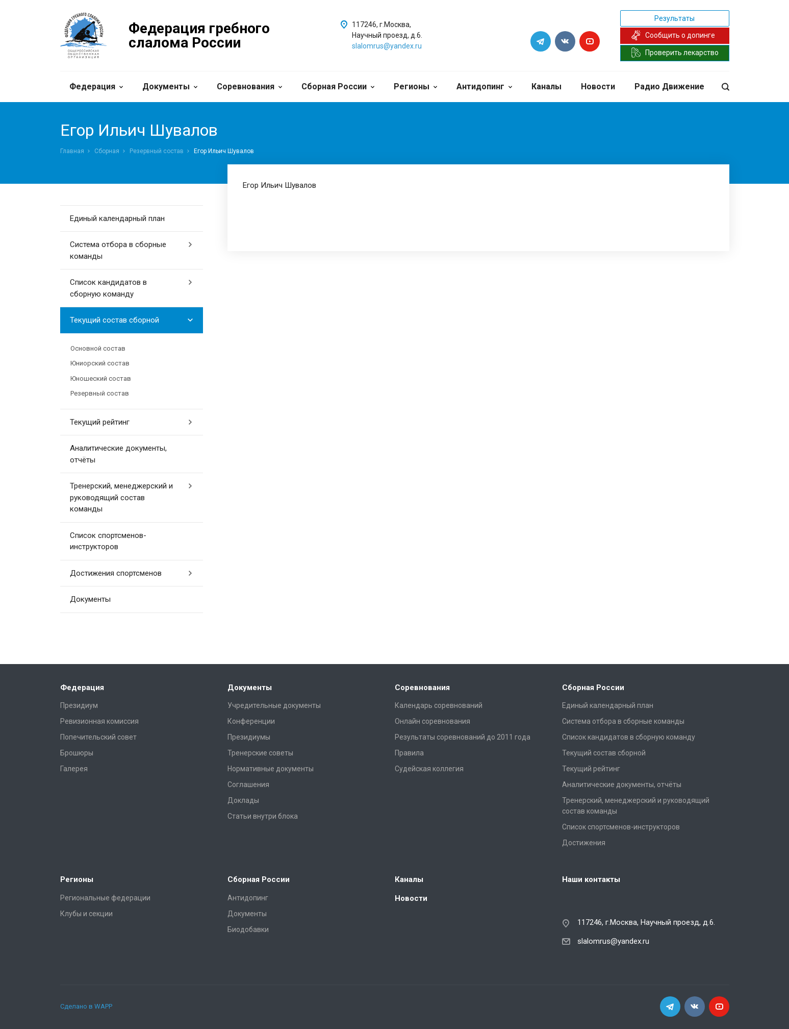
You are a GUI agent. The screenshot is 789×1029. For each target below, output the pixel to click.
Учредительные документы (274, 705)
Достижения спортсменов (131, 573)
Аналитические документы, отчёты (118, 454)
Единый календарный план (117, 218)
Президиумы (248, 737)
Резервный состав (157, 151)
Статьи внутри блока (262, 816)
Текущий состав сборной (131, 320)
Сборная (106, 151)
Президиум (79, 705)
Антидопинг (484, 86)
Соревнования (249, 86)
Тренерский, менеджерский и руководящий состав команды (131, 497)
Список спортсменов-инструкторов (108, 541)
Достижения (583, 843)
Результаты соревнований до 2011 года (462, 737)
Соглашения (248, 784)
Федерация (96, 86)
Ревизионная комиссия (99, 721)
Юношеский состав (100, 378)
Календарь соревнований (438, 705)
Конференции (251, 721)
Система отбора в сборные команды (131, 250)
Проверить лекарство (675, 52)
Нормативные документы (270, 769)
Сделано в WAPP (86, 1006)
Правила (409, 753)
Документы (169, 86)
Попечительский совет (98, 737)
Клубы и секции (86, 914)
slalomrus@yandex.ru (387, 46)
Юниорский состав (100, 363)
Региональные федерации (105, 898)
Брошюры (76, 753)
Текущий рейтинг (131, 422)
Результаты (674, 18)
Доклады (243, 800)
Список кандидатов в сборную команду (131, 288)
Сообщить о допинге (673, 35)
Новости (598, 86)
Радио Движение (669, 86)
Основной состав (97, 348)
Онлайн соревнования (432, 721)
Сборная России (337, 86)
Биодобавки (248, 929)
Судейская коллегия (429, 769)
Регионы (415, 86)
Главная (72, 151)
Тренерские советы (260, 753)
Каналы (546, 86)
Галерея (74, 769)
